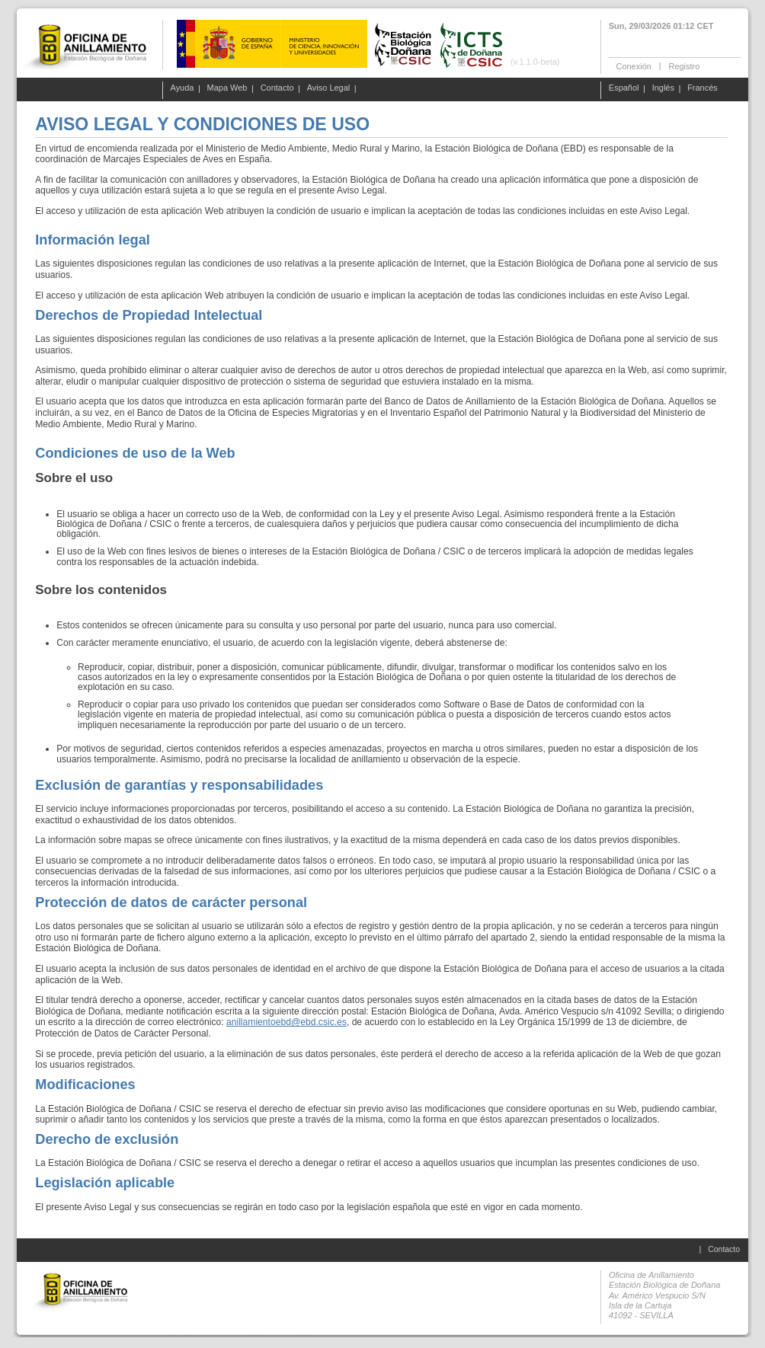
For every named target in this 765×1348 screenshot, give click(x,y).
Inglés (663, 88)
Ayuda (182, 88)
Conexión (633, 65)
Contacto (277, 88)
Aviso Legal (328, 88)
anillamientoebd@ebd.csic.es (286, 1022)
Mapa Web (227, 88)
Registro (683, 65)
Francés (702, 88)
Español (624, 88)
